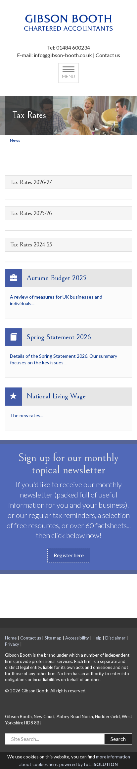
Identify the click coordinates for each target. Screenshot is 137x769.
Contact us (108, 55)
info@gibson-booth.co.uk (63, 55)
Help (97, 638)
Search (118, 739)
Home (11, 638)
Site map (53, 638)
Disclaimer (115, 638)
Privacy (12, 644)
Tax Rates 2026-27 (31, 182)
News (15, 140)
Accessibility (77, 638)
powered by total (88, 764)
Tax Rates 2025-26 (31, 213)
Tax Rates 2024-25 (31, 244)
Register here (69, 555)
